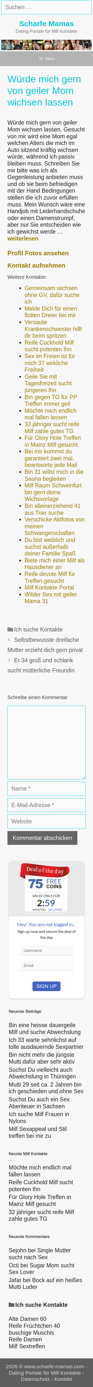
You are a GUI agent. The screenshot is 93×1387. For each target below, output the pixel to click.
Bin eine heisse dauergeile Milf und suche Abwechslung (45, 1028)
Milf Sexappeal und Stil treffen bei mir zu (38, 1132)
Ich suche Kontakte (38, 629)
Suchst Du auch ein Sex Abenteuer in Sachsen (39, 1103)
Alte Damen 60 (27, 1319)
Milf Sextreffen (27, 1346)
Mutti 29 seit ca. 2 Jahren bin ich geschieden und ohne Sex (46, 1088)
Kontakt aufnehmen (36, 265)
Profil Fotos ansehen (38, 253)
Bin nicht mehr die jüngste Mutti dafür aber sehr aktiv (42, 1058)
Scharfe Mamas (46, 23)
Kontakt (63, 1379)
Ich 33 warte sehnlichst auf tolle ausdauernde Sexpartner (46, 1043)
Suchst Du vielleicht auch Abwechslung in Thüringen (42, 1073)
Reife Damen (25, 1339)
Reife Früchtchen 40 (34, 1326)
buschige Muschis (31, 1333)
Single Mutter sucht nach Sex (40, 1253)
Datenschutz (35, 1379)
